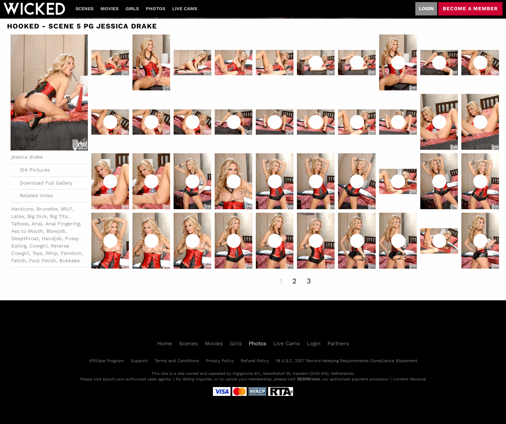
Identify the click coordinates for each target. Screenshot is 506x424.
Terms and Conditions (177, 360)
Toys (37, 253)
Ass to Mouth (27, 231)
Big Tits (58, 216)
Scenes (84, 8)
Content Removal (409, 379)
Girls (132, 8)
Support (139, 360)
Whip (51, 253)
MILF (66, 209)
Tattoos (19, 223)
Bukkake (69, 260)
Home (164, 343)
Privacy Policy (220, 360)
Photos (155, 8)
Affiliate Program (106, 360)
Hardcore (22, 209)
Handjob (52, 238)
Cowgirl (38, 246)
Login (426, 8)
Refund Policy (255, 360)
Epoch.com (113, 379)
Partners (338, 343)
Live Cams (184, 8)
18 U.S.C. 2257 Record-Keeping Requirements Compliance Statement (346, 360)
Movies (109, 8)
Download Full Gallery (41, 183)
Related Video (32, 196)
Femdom (71, 253)
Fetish (18, 260)
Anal (37, 223)
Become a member (470, 8)
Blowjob (55, 231)
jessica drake (27, 157)
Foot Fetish (42, 260)
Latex (17, 216)
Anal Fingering (62, 223)
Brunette (47, 209)
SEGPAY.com (308, 379)
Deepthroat (25, 238)
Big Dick (37, 216)
